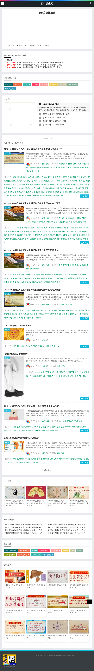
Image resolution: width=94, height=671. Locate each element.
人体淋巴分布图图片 (58, 124)
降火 (67, 314)
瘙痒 (66, 427)
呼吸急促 (31, 196)
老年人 (7, 329)
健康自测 (47, 121)
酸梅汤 (70, 218)
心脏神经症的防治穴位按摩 (16, 354)
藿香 (56, 177)
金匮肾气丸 (17, 310)
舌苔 (12, 184)
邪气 (58, 282)
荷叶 (22, 188)
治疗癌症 (32, 462)
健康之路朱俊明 (23, 555)
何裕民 (7, 442)
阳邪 (46, 196)
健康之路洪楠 (48, 555)
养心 (83, 231)
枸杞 (64, 310)
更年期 (81, 310)
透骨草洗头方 (10, 89)
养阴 (29, 235)
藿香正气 (15, 181)
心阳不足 (85, 218)
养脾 (7, 430)
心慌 (52, 228)
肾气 (14, 318)
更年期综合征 (57, 310)
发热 (60, 177)
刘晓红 (22, 346)
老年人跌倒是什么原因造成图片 (18, 325)
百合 (86, 177)
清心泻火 (36, 184)
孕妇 (78, 177)
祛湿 (58, 427)
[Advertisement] (47, 30)
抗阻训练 (48, 346)
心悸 (37, 372)
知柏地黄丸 (63, 164)
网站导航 (19, 45)
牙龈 (14, 192)
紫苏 (84, 181)
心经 (76, 228)
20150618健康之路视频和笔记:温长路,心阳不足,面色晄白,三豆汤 (38, 65)
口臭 (38, 177)
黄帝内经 (82, 228)
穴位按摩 (41, 228)
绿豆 (71, 177)
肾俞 (20, 314)
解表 (49, 282)
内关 (48, 376)
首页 (26, 45)
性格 (12, 462)
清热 (48, 181)
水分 (70, 427)
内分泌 (82, 459)
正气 (5, 192)
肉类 (38, 278)
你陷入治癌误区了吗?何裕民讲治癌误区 (21, 438)
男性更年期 (80, 314)
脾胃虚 (28, 430)
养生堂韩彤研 (44, 550)
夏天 (29, 192)
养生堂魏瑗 (56, 550)
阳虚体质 (62, 84)
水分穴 (65, 421)
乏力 (85, 310)
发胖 (11, 318)
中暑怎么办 (47, 167)
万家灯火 (8, 410)
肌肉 (57, 346)
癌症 (14, 459)
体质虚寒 (44, 278)
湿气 (21, 235)
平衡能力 (41, 346)
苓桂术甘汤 (63, 218)
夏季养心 (11, 235)
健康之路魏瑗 (24, 550)
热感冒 (52, 184)
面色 (63, 231)
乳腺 (71, 459)
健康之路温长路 (39, 192)
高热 (53, 188)
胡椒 (46, 188)
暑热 (49, 196)
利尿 (24, 192)
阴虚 (10, 181)
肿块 (67, 459)
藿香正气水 (77, 164)
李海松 (75, 310)
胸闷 (40, 376)
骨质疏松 (16, 346)
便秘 (49, 177)
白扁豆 (74, 235)
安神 (84, 239)
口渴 (75, 188)
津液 (27, 231)
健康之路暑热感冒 (74, 167)
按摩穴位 (72, 314)
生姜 (14, 274)
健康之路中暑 (35, 171)
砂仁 (59, 196)
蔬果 (28, 278)
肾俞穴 (8, 314)
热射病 (84, 164)
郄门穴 (32, 376)
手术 (38, 459)
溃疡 (75, 177)
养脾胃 (23, 430)
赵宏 (46, 427)
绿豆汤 (24, 177)
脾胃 (29, 427)
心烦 (31, 181)
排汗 (32, 278)
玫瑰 (52, 278)
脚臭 (9, 188)
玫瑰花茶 (48, 274)
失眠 (45, 177)
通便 (51, 181)
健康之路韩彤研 (11, 550)
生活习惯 (13, 430)
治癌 (16, 462)
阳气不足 (7, 278)
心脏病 (7, 358)
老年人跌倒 (33, 346)
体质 (62, 278)
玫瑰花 (57, 278)
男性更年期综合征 (65, 304)
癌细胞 (46, 459)
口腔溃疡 (65, 177)
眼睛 (62, 184)
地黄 (20, 181)
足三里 (47, 228)
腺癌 (27, 462)
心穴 (44, 376)
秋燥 (80, 421)
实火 (24, 181)
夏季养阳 (66, 265)
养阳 (45, 235)
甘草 (36, 228)
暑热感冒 (39, 167)
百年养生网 (47, 3)
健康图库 (47, 124)
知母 (67, 310)
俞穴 (22, 318)
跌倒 (27, 346)
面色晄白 (35, 222)
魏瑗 (72, 550)
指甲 (59, 231)
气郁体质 (44, 84)
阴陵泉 (75, 421)
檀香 (82, 177)
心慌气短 (47, 231)
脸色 (65, 239)
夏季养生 (44, 184)
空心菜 (19, 192)
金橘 (18, 318)
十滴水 (70, 164)
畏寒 (25, 235)
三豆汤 (28, 222)
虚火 (28, 181)
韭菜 (18, 274)
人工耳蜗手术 (10, 555)
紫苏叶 (54, 196)
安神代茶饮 (63, 235)
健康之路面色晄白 (79, 222)
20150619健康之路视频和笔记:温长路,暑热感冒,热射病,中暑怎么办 (39, 62)
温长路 (14, 188)
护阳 (5, 282)
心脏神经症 (61, 366)
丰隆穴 (64, 228)
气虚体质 (17, 84)
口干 (85, 184)
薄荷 (57, 274)
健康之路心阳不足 (65, 222)
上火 (41, 177)
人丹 (53, 167)
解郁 (29, 318)
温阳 (26, 318)
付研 (53, 346)
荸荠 (68, 188)
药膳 (72, 228)
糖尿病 (19, 177)
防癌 (26, 459)
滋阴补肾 (62, 314)
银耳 (50, 188)
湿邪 (60, 421)
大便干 (36, 181)
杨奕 (45, 114)
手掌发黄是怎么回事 (58, 121)
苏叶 (29, 188)
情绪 (73, 239)
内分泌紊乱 (32, 459)
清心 (16, 184)
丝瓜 (33, 188)
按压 (76, 376)
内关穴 (79, 372)
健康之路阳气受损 (32, 269)
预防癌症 (76, 459)
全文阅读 (84, 196)
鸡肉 (29, 274)
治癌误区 (60, 453)
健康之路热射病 (12, 196)
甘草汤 (10, 231)
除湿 (69, 235)
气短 (56, 228)
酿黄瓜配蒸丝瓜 (61, 167)
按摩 (5, 231)
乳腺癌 (19, 459)
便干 (42, 188)
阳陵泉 (70, 421)
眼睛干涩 (7, 184)
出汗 (76, 181)
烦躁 (80, 181)
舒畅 (84, 376)
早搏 (60, 372)
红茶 (64, 274)
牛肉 (26, 274)
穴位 (45, 118)
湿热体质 (53, 84)
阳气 (69, 181)
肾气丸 (24, 310)
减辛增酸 (54, 430)
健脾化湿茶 (72, 84)
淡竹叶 (10, 192)
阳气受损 (73, 265)
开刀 (42, 459)
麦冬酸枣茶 (54, 222)
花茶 (68, 274)
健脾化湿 (84, 235)
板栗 (37, 318)
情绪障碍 (34, 430)
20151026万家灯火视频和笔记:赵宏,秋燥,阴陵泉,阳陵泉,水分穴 (31, 406)
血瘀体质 (8, 84)
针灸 (22, 427)
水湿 (49, 427)
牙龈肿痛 (42, 181)
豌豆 (38, 231)
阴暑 (83, 188)
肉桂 (28, 314)
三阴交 (73, 372)
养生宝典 (32, 45)
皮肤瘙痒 (35, 427)
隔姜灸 (38, 274)
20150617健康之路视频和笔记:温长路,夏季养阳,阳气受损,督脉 (37, 67)
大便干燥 (63, 188)
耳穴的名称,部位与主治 (56, 118)
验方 (86, 231)
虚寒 (65, 278)
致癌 (51, 459)
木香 (73, 181)
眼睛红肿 (38, 196)
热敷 (79, 274)
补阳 (79, 188)
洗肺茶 (35, 84)
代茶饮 (50, 235)
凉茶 (19, 278)
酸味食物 (60, 239)
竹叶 (57, 188)
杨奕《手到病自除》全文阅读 (58, 114)
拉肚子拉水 (55, 104)
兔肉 (54, 282)
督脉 (60, 265)
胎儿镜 (34, 550)
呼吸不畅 (57, 376)
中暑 (53, 177)
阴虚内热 (64, 181)
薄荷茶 (70, 278)
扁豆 (5, 235)
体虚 (72, 231)
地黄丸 (38, 188)
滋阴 (74, 184)
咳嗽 (18, 427)
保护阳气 (43, 282)
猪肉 (22, 274)
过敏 (26, 427)
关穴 (80, 376)
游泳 (75, 274)
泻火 (31, 184)
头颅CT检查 (36, 555)
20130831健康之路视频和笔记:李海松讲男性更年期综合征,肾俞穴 (32, 290)
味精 (18, 188)
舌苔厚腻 (32, 231)
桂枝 (29, 228)
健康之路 (8, 153)
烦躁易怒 (41, 430)
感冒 (14, 177)
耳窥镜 (79, 550)
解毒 (27, 184)
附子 (33, 318)
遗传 (87, 459)
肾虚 (50, 310)
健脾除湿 (79, 239)
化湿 (33, 235)
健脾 (60, 228)
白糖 (72, 188)
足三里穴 (47, 372)
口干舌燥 (57, 181)
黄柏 (71, 310)
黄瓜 (20, 184)
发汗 (53, 274)
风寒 (24, 184)
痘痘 (81, 184)
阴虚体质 (27, 84)
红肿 (88, 181)
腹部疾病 (47, 104)
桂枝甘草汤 (77, 218)
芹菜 (26, 188)
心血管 (84, 372)
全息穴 (72, 376)
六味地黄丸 (31, 310)
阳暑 (87, 188)
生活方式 (62, 459)
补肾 (37, 310)
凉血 (78, 184)
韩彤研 (65, 550)
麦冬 (32, 228)
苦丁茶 (75, 278)
